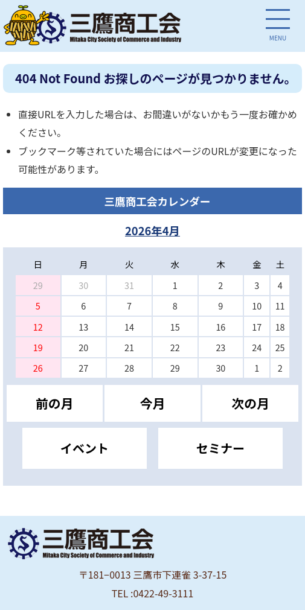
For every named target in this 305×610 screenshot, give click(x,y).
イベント (84, 448)
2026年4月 (152, 230)
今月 (152, 403)
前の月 (54, 403)
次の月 (250, 403)
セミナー (220, 448)
